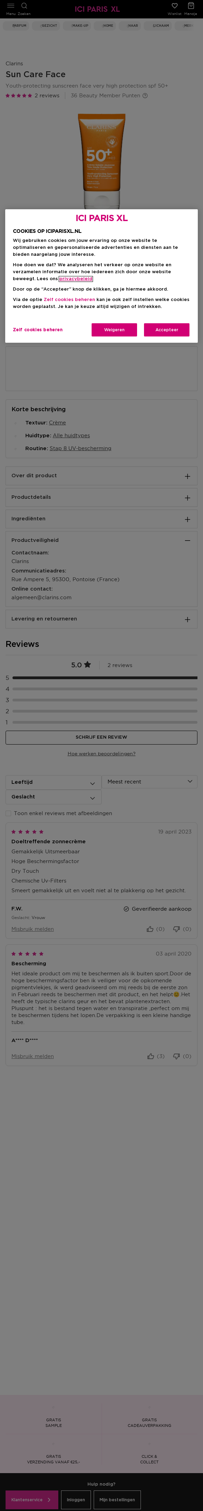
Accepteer (166, 330)
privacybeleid (75, 279)
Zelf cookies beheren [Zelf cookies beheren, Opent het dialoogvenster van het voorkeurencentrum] (38, 330)
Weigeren (114, 330)
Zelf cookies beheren (69, 300)
